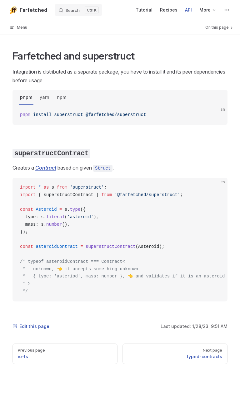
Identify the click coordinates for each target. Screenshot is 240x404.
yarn (44, 97)
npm (61, 97)
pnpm (26, 97)
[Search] (78, 10)
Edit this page (30, 326)
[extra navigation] (227, 10)
